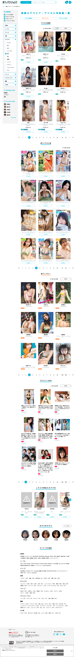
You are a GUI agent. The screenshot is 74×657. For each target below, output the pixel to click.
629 (62, 482)
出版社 (6, 25)
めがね (46, 578)
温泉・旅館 (52, 598)
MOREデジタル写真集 (52, 563)
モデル (47, 604)
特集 (5, 96)
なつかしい (48, 591)
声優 (55, 604)
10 (57, 137)
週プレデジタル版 (10, 16)
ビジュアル (7, 39)
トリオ (29, 598)
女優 (41, 604)
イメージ (7, 74)
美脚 (8, 53)
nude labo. (34, 572)
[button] (70, 500)
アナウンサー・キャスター (47, 605)
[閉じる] (71, 650)
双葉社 (47, 558)
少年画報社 (23, 558)
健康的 (8, 59)
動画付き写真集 (42, 571)
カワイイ (57, 591)
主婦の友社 (62, 556)
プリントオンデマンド (62, 571)
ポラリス (29, 572)
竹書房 (27, 558)
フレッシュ (9, 61)
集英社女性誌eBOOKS (25, 565)
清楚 (23, 593)
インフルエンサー (62, 605)
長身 (8, 56)
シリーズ (7, 32)
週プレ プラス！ (9, 18)
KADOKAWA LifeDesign (44, 556)
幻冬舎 (54, 556)
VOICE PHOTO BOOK (51, 571)
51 (62, 268)
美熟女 (39, 591)
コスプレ (24, 578)
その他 (6, 84)
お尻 (8, 48)
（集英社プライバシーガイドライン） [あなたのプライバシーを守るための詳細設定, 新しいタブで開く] (8, 650)
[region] (37, 651)
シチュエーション (9, 77)
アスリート (50, 607)
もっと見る (66, 526)
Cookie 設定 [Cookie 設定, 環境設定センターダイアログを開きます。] (55, 647)
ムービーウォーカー (54, 558)
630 (66, 482)
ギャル (8, 70)
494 (66, 375)
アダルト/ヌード (58, 607)
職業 (6, 81)
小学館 (67, 556)
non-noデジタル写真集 (63, 563)
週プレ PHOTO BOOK (25, 563)
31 (62, 137)
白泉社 (39, 558)
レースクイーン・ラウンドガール (29, 605)
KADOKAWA (35, 556)
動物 (51, 613)
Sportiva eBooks (46, 565)
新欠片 (35, 558)
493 (62, 375)
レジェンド (34, 607)
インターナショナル (10, 67)
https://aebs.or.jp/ (19, 643)
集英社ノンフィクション (36, 565)
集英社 (58, 556)
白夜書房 (43, 558)
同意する (55, 654)
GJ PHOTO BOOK (43, 563)
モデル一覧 (13, 117)
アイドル (33, 604)
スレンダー (9, 42)
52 (65, 268)
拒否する (55, 650)
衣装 (6, 36)
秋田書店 (22, 556)
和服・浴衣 (55, 578)
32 (65, 137)
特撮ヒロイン (25, 607)
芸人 (42, 607)
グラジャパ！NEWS (10, 20)
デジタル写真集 (9, 14)
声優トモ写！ (23, 572)
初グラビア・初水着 (34, 613)
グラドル (24, 604)
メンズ (44, 613)
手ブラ (23, 613)
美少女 (23, 591)
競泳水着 (39, 578)
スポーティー (9, 64)
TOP (3, 6)
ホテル (44, 598)
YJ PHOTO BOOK (34, 563)
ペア (23, 598)
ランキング (6, 94)
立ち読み (28, 62)
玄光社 (51, 556)
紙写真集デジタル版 (25, 571)
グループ (37, 598)
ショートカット (9, 50)
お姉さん (32, 591)
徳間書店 (32, 558)
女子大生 (62, 604)
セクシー (67, 591)
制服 (32, 578)
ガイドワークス (28, 556)
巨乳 (8, 45)
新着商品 (5, 92)
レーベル (7, 29)
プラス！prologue (34, 571)
